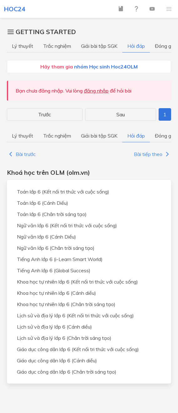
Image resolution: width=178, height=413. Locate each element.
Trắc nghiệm (57, 46)
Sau (120, 114)
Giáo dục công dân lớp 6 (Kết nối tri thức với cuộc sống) (78, 349)
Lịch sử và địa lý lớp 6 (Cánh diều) (54, 327)
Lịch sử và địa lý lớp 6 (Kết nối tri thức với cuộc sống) (75, 315)
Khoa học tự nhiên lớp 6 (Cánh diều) (56, 293)
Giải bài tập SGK (99, 46)
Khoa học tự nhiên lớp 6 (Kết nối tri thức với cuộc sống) (77, 282)
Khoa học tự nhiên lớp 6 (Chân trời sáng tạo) (66, 304)
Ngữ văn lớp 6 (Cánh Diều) (46, 237)
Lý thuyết (22, 46)
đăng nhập (96, 91)
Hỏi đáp (136, 46)
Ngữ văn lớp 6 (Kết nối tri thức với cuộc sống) (67, 225)
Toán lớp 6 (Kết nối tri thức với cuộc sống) (63, 192)
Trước (44, 114)
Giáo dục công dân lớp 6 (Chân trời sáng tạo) (66, 372)
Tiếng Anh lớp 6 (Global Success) (53, 270)
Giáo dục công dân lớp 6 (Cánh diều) (57, 360)
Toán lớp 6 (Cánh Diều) (42, 203)
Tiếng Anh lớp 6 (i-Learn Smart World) (60, 259)
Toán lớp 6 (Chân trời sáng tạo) (52, 214)
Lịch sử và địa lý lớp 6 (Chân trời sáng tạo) (64, 338)
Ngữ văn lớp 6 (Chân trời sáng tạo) (55, 248)
